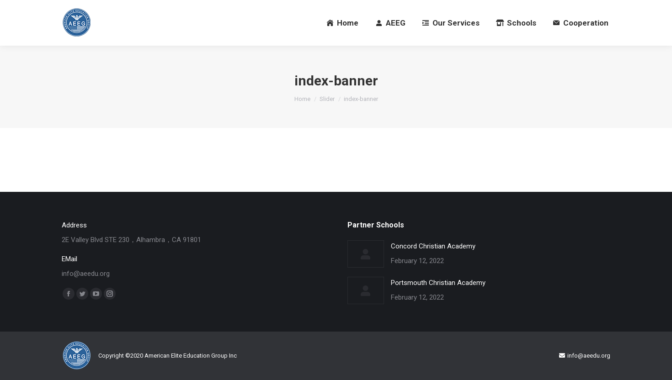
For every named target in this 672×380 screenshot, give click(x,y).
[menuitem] (343, 22)
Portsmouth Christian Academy (438, 283)
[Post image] (365, 254)
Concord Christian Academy (433, 246)
